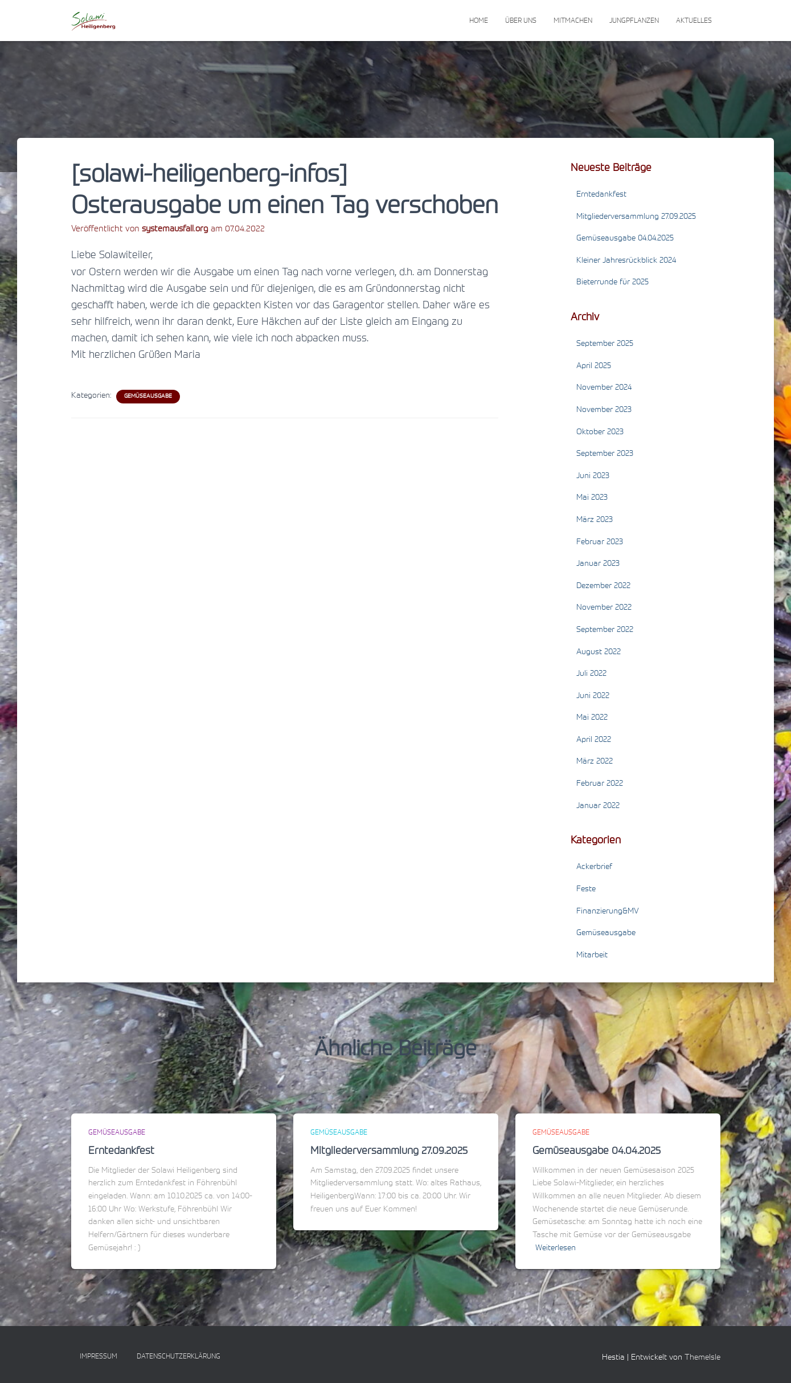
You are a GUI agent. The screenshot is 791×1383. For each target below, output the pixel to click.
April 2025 (593, 366)
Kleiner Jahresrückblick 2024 (626, 261)
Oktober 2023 (600, 432)
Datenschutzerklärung (178, 1356)
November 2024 (604, 388)
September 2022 (604, 630)
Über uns (520, 21)
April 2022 (593, 740)
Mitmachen (573, 21)
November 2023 (604, 410)
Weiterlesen (555, 1249)
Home (478, 21)
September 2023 (604, 454)
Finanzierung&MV (607, 912)
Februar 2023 (599, 542)
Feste (586, 890)
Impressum (98, 1356)
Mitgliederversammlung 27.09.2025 (636, 217)
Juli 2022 (591, 674)
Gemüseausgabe (148, 396)
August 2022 (598, 652)
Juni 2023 (592, 476)
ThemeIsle (702, 1358)
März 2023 (594, 520)
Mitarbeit (592, 956)
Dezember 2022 (603, 586)
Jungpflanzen (634, 21)
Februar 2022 (599, 784)
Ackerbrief (594, 867)
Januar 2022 (598, 806)
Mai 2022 (592, 718)
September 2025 (604, 344)
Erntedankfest (601, 195)
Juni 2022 (592, 696)
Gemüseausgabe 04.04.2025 (625, 239)
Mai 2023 (592, 498)
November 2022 (604, 608)
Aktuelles (694, 21)
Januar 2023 (598, 564)
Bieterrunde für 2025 (612, 283)
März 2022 (594, 762)
